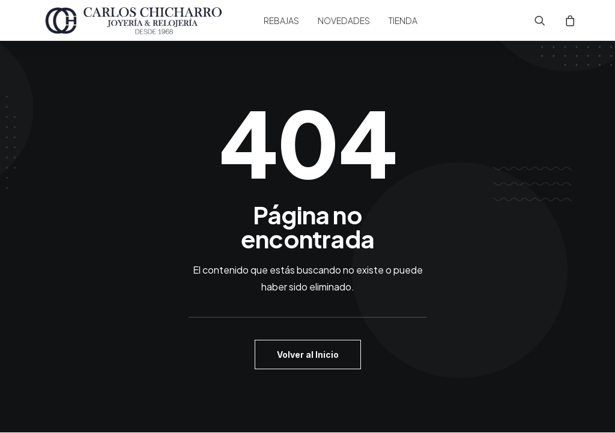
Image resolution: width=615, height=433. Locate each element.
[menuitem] (281, 20)
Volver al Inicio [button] (308, 354)
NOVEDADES (344, 20)
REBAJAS (281, 20)
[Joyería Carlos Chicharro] (134, 20)
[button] (547, 20)
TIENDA (403, 20)
